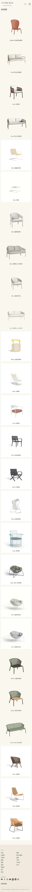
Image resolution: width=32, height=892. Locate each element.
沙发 (2, 852)
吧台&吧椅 (19, 855)
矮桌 (2, 864)
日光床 (18, 862)
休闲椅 (3, 855)
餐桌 (2, 862)
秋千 (2, 869)
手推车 (3, 857)
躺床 (17, 857)
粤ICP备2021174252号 (25, 889)
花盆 (2, 872)
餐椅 (17, 852)
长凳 (17, 860)
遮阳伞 (3, 867)
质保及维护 (4, 883)
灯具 (17, 864)
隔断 (2, 860)
